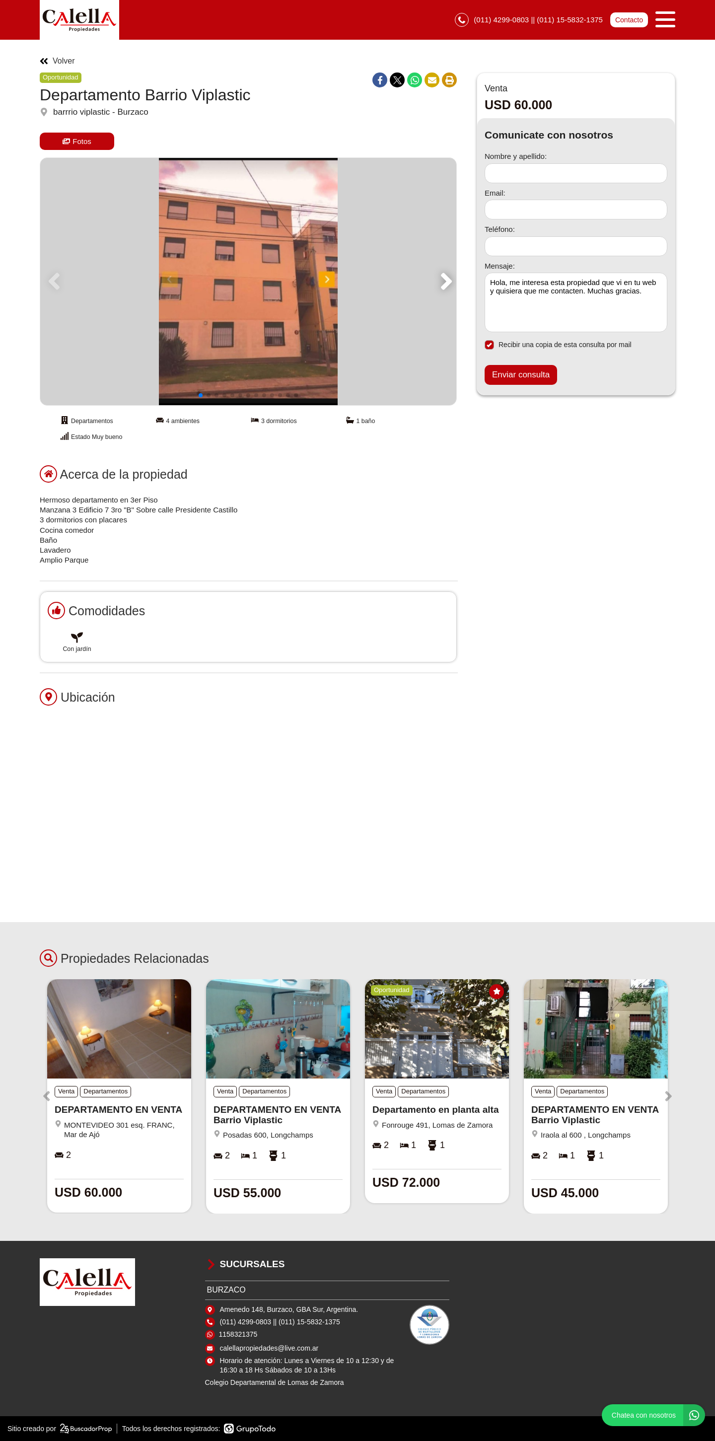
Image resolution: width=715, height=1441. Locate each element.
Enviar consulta (521, 374)
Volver (57, 61)
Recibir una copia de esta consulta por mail (558, 345)
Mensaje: (500, 266)
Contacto (629, 20)
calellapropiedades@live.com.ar (269, 1348)
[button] (444, 281)
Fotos (77, 141)
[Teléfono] (576, 246)
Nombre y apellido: (516, 156)
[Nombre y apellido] (576, 173)
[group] (248, 281)
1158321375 (238, 1334)
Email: (495, 193)
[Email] (576, 209)
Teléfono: (500, 229)
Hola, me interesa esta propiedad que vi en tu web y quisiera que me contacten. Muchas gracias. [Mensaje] (576, 302)
